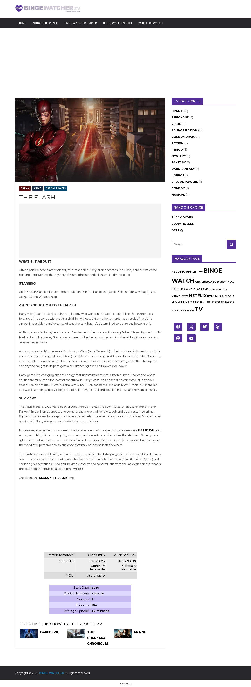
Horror (178, 175)
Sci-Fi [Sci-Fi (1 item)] (231, 296)
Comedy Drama (184, 136)
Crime (37, 188)
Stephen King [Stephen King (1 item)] (202, 302)
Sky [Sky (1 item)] (190, 302)
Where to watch (150, 23)
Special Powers (56, 188)
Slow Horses (183, 224)
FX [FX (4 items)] (174, 289)
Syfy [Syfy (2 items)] (175, 310)
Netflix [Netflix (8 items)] (198, 295)
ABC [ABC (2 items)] (174, 271)
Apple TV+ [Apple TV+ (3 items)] (194, 271)
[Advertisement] (125, 57)
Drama (25, 188)
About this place (45, 23)
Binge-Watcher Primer (80, 23)
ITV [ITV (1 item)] (188, 289)
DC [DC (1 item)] (214, 282)
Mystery (179, 156)
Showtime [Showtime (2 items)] (179, 301)
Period (177, 149)
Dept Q (177, 230)
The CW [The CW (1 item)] (189, 310)
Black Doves (182, 217)
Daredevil (146, 430)
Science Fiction (184, 130)
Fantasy (179, 162)
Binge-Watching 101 (117, 23)
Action (177, 143)
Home (22, 23)
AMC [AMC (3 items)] (181, 271)
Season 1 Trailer (53, 478)
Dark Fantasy (183, 169)
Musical (178, 194)
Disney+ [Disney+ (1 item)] (222, 282)
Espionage (180, 117)
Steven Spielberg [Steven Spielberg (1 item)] (222, 302)
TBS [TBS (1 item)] (181, 310)
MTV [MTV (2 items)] (185, 296)
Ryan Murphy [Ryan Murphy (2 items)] (217, 296)
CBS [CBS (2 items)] (198, 281)
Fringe (140, 632)
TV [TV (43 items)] (199, 309)
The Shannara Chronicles (97, 638)
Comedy (178, 188)
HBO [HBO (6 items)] (180, 289)
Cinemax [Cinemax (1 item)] (207, 282)
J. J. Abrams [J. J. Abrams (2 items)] (200, 289)
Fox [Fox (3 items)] (230, 281)
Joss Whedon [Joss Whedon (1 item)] (218, 289)
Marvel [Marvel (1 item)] (176, 296)
